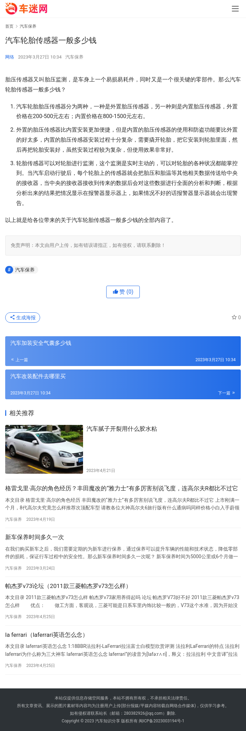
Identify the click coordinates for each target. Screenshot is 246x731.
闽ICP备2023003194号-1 (161, 721)
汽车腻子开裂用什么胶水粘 (121, 428)
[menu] (235, 8)
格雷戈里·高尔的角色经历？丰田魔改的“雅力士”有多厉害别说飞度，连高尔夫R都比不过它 (121, 488)
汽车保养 (74, 57)
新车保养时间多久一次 (34, 537)
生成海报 (23, 317)
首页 (9, 26)
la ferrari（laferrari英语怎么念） (46, 634)
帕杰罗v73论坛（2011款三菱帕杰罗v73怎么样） (68, 585)
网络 (9, 57)
